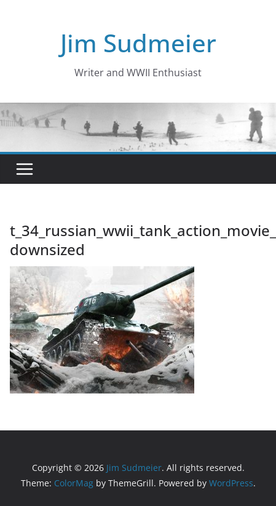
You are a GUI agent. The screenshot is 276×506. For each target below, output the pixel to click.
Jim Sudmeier (138, 43)
